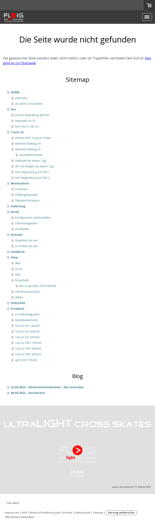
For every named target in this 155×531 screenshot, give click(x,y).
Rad (17, 274)
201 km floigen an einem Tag (34, 166)
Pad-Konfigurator (26, 223)
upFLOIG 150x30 (26, 360)
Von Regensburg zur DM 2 (32, 178)
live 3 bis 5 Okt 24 (26, 126)
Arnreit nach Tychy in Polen (33, 138)
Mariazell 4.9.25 (25, 121)
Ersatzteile (22, 229)
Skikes (19, 297)
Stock (18, 269)
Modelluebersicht (26, 320)
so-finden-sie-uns (26, 246)
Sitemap (98, 512)
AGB (24, 512)
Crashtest (21, 189)
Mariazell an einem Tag (30, 160)
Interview (21, 98)
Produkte (17, 309)
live (13, 109)
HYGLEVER (18, 303)
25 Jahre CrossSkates (29, 104)
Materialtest (20, 183)
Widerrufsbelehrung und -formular (51, 512)
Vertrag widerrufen (121, 512)
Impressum (12, 512)
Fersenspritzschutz (27, 291)
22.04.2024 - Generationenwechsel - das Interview (47, 387)
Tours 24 (17, 132)
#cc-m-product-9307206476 (37, 286)
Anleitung (18, 206)
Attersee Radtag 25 (28, 149)
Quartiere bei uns (26, 240)
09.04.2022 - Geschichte (28, 393)
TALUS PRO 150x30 (28, 343)
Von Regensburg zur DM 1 (32, 172)
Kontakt (17, 235)
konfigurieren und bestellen (33, 217)
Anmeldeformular (30, 155)
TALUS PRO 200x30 (28, 348)
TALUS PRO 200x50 (28, 354)
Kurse (15, 212)
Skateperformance (27, 200)
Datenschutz (82, 512)
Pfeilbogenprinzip (26, 195)
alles (18, 263)
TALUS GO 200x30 (27, 331)
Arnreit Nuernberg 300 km (32, 115)
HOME (15, 92)
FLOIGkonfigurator (27, 314)
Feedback (18, 252)
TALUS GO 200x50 (27, 337)
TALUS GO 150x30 (27, 326)
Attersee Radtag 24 (28, 143)
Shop (14, 257)
